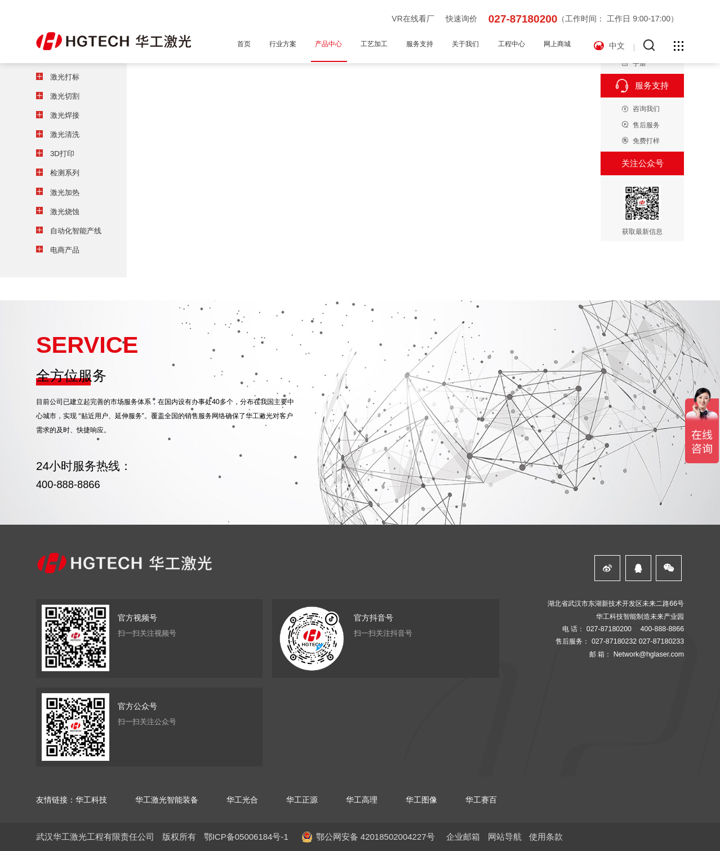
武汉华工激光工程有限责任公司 (95, 836)
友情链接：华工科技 (71, 799)
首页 (244, 44)
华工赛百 (481, 799)
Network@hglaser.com (649, 654)
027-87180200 (523, 19)
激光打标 (64, 77)
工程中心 (511, 44)
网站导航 (505, 836)
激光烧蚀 (64, 211)
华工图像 (421, 799)
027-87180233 (661, 641)
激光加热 (64, 192)
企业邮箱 (463, 836)
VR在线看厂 (413, 18)
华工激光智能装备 (166, 799)
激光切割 (64, 96)
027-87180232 (614, 641)
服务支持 (419, 44)
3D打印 (62, 153)
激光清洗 (64, 134)
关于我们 (465, 44)
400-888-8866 (68, 484)
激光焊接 (64, 115)
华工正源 (302, 799)
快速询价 (461, 18)
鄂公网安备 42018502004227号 (375, 836)
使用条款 (546, 836)
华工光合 (242, 799)
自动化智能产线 (75, 231)
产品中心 (328, 44)
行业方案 (282, 44)
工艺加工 (374, 44)
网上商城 (557, 44)
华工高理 (361, 799)
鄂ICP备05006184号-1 (246, 836)
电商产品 (64, 250)
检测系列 (64, 173)
